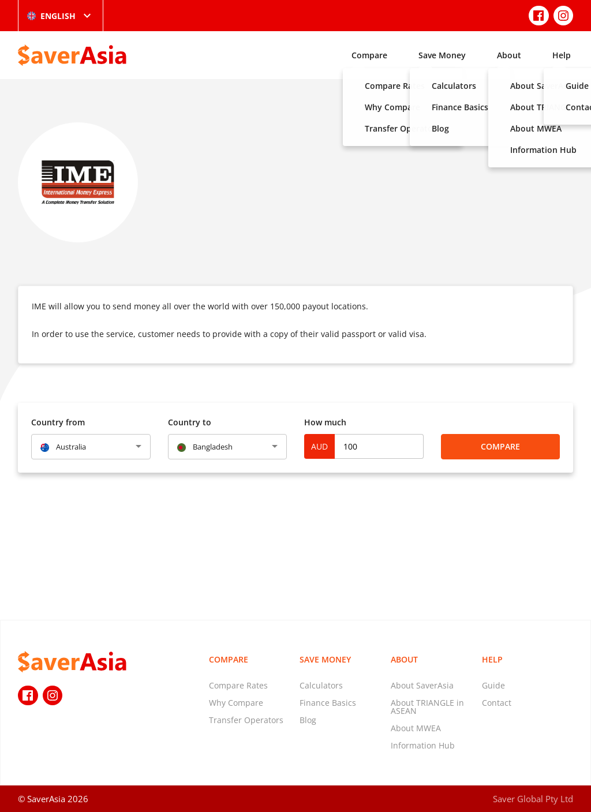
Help (561, 55)
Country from (58, 422)
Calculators (321, 685)
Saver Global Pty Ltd (533, 798)
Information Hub (423, 745)
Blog (308, 719)
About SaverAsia (422, 685)
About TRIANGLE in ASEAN (427, 706)
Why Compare (236, 702)
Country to (189, 422)
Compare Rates (238, 685)
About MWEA (416, 728)
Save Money (442, 55)
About (509, 55)
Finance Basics (328, 702)
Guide (493, 685)
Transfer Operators (246, 719)
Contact (496, 702)
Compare (369, 55)
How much (325, 422)
